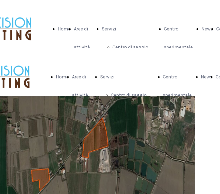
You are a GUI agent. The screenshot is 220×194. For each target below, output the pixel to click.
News (207, 29)
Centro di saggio (130, 47)
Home (64, 29)
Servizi (109, 29)
